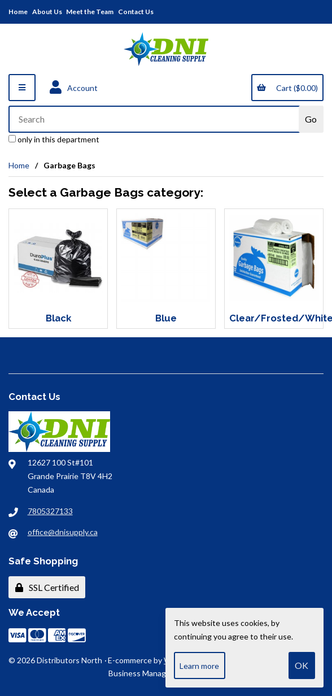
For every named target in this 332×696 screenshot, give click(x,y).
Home (18, 11)
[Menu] (22, 87)
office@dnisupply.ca (63, 532)
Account (74, 87)
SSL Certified (47, 587)
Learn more (199, 666)
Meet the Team (89, 11)
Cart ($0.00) (287, 88)
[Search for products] (154, 119)
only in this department (53, 139)
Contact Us (136, 11)
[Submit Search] (311, 119)
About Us (47, 11)
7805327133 (50, 511)
